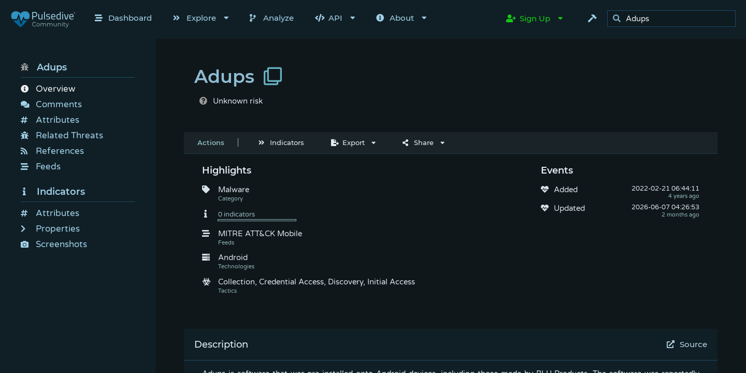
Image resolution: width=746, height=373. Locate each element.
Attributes (50, 119)
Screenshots (54, 244)
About (395, 18)
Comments (51, 104)
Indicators (53, 191)
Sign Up (528, 18)
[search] (674, 18)
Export (348, 142)
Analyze (272, 18)
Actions (210, 142)
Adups (44, 67)
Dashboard (123, 18)
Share (418, 142)
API (328, 18)
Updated (569, 208)
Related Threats (62, 135)
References (52, 151)
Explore (194, 18)
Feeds (41, 166)
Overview (48, 88)
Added (566, 189)
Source (687, 344)
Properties (50, 228)
